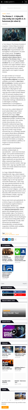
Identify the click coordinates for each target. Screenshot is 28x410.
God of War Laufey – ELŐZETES (6, 381)
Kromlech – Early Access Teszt (20, 381)
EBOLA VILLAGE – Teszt (11, 313)
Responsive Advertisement (14, 8)
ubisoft (17, 234)
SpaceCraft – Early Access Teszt (6, 354)
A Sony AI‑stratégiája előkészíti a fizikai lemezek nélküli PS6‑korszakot (7, 275)
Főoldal (4, 13)
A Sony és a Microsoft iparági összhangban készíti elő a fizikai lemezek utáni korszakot (20, 258)
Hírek (10, 233)
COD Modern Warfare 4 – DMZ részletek (20, 368)
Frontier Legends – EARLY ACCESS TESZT (7, 368)
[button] (1, 2)
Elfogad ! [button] (5, 407)
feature (8, 13)
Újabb (2, 283)
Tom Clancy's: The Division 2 (8, 234)
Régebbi (25, 283)
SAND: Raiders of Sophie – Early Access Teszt (20, 354)
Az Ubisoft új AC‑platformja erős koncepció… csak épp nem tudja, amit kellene (7, 258)
